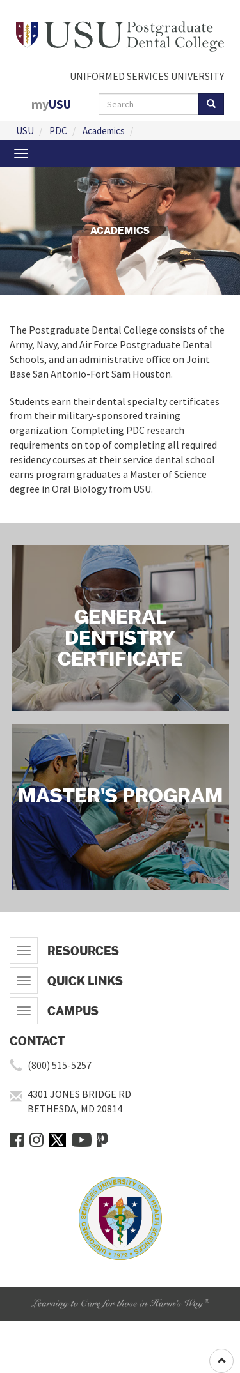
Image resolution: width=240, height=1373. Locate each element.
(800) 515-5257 (60, 1065)
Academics (104, 131)
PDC (58, 131)
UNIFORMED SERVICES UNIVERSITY (147, 76)
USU (25, 131)
